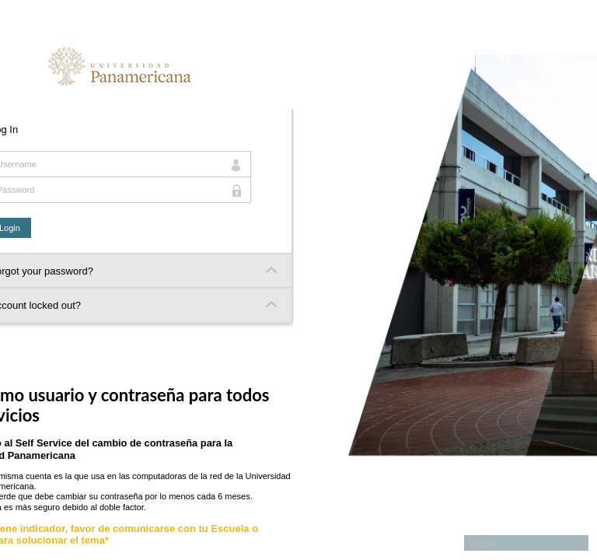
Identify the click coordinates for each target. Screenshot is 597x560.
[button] (526, 543)
